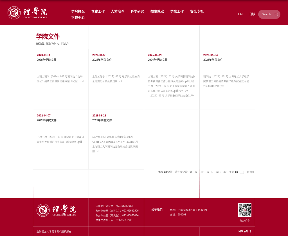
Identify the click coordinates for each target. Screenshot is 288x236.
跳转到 (251, 172)
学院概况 (78, 11)
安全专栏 (197, 11)
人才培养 (117, 11)
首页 (48, 43)
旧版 (252, 14)
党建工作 (98, 11)
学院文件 (65, 43)
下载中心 (78, 17)
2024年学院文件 (158, 60)
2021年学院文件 (102, 120)
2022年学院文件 (47, 120)
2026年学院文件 (47, 60)
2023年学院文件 (213, 60)
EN (240, 14)
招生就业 (157, 11)
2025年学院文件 (102, 60)
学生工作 (177, 11)
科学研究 (137, 11)
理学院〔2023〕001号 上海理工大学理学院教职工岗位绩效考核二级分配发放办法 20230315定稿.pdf (226, 81)
